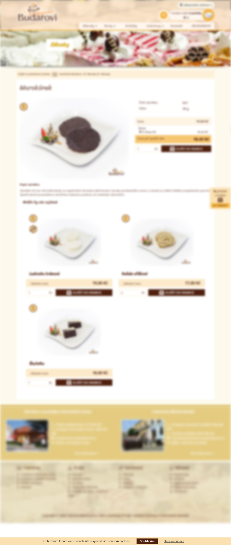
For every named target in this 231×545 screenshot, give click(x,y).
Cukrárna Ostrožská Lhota (36, 474)
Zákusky (90, 26)
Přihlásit (177, 478)
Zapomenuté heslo (184, 483)
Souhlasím (147, 541)
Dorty (110, 26)
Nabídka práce (79, 478)
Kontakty (75, 483)
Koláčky (131, 26)
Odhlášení (178, 491)
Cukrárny (155, 26)
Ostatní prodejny (29, 483)
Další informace (174, 541)
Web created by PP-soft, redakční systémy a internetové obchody (144, 515)
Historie (75, 474)
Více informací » (86, 453)
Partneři (24, 487)
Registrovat (179, 474)
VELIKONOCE (201, 26)
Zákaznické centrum (196, 5)
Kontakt (177, 26)
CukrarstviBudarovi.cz (82, 515)
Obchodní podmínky (83, 487)
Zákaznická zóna (183, 487)
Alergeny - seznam (133, 487)
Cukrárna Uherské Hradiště (36, 478)
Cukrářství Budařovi (70, 74)
